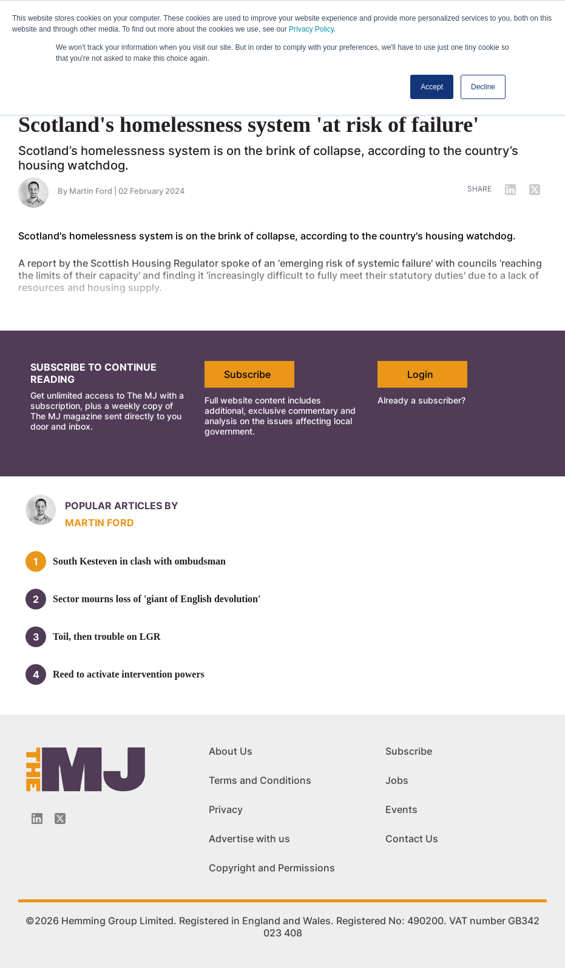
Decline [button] (483, 87)
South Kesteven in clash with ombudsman (139, 561)
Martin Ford (99, 523)
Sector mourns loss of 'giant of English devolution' (156, 599)
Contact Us (411, 838)
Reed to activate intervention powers (129, 674)
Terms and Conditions (260, 780)
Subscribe (247, 374)
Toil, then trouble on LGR (106, 636)
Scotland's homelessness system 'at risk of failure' (248, 124)
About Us (230, 751)
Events (401, 809)
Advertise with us (249, 838)
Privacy (226, 809)
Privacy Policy (311, 29)
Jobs (396, 780)
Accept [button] (432, 87)
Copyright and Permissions (272, 868)
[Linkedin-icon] (37, 818)
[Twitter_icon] (60, 818)
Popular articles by (121, 505)
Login (420, 374)
